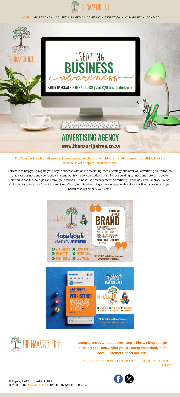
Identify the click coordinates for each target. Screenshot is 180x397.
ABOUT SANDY (42, 17)
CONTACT (153, 17)
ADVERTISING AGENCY (121, 361)
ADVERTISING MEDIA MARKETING (78, 17)
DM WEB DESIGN (36, 384)
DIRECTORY (112, 17)
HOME (25, 17)
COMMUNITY (133, 17)
